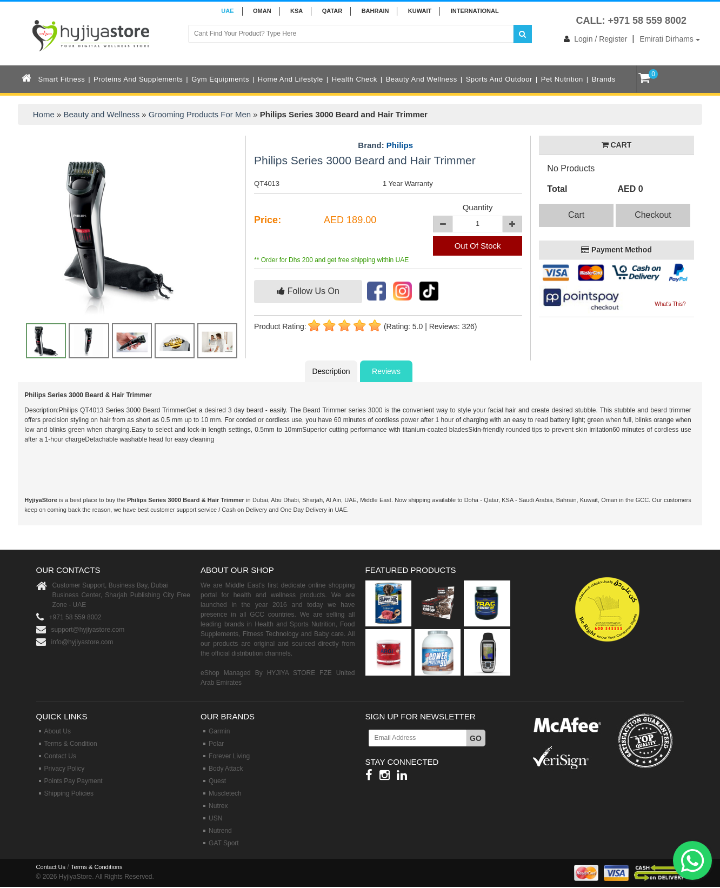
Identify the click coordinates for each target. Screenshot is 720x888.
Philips (399, 145)
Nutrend (220, 830)
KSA (296, 11)
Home (44, 114)
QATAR (332, 11)
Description (331, 371)
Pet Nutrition (562, 79)
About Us (57, 731)
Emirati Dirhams (669, 39)
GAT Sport (224, 843)
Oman (262, 11)
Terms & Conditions (96, 867)
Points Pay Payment (73, 781)
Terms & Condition (70, 743)
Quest (217, 781)
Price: (267, 220)
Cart (576, 214)
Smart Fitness (61, 79)
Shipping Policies (69, 793)
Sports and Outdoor (499, 79)
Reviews (386, 371)
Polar (216, 743)
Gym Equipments (220, 79)
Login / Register (593, 39)
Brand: (385, 145)
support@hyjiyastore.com (88, 629)
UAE (227, 11)
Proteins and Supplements (138, 79)
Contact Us (60, 756)
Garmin (219, 731)
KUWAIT (419, 11)
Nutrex (218, 806)
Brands (604, 79)
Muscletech (225, 793)
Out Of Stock (478, 245)
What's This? (670, 304)
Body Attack (226, 768)
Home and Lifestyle (290, 79)
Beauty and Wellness (421, 79)
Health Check (354, 79)
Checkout (653, 214)
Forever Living (229, 756)
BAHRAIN (375, 11)
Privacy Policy (64, 768)
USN (215, 818)
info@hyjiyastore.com (82, 642)
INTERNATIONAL (475, 11)
